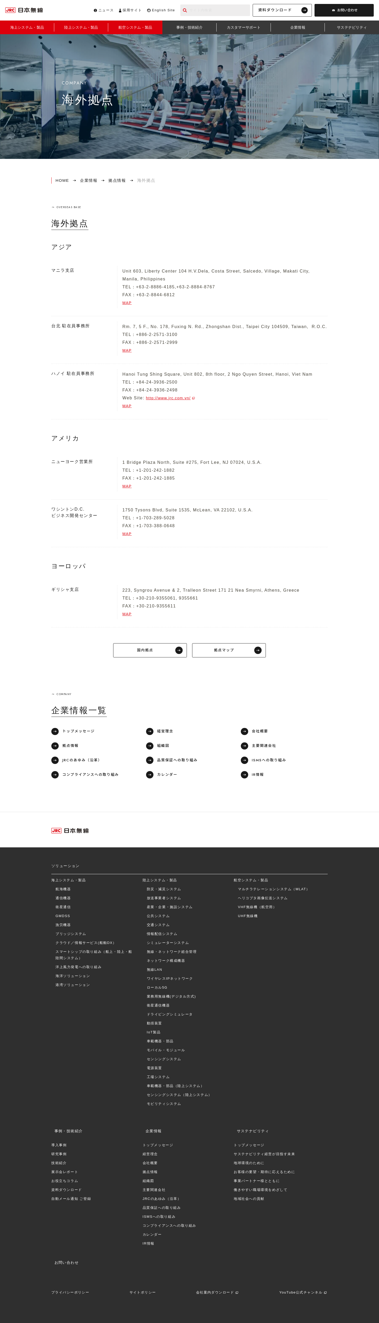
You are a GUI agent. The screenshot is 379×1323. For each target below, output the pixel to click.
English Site (163, 10)
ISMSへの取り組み (271, 761)
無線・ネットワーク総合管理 (172, 953)
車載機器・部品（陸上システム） (176, 1087)
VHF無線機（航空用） (257, 908)
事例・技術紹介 (65, 1129)
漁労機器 (63, 926)
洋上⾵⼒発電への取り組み (79, 968)
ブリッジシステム (71, 935)
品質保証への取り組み (179, 761)
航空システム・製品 (251, 882)
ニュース (106, 10)
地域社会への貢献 (249, 1197)
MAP (127, 302)
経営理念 (166, 732)
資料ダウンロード (275, 10)
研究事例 (59, 1153)
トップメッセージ (80, 732)
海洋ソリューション (73, 977)
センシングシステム (164, 1061)
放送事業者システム (164, 900)
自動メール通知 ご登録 (71, 1197)
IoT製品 (154, 1034)
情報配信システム (162, 935)
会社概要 (261, 732)
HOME (63, 180)
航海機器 (63, 891)
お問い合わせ (347, 10)
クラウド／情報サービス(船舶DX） (86, 944)
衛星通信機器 (158, 1007)
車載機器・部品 (160, 1043)
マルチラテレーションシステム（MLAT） (274, 891)
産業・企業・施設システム (170, 908)
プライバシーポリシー (71, 1288)
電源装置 (154, 1070)
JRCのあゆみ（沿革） (83, 761)
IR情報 (259, 775)
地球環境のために (249, 1162)
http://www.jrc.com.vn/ (171, 398)
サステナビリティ (250, 1129)
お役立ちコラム (64, 1179)
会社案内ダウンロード (214, 1288)
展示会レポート (64, 1171)
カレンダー (168, 775)
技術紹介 (59, 1162)
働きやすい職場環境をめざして (260, 1188)
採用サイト (132, 10)
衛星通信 (63, 908)
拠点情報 (120, 180)
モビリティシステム (164, 1105)
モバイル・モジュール (166, 1052)
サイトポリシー (143, 1288)
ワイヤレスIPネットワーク (170, 980)
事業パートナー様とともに (257, 1179)
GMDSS (63, 917)
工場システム (158, 1078)
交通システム (158, 926)
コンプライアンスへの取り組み (92, 775)
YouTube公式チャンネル (299, 1288)
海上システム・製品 (68, 882)
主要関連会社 (265, 747)
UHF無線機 (248, 917)
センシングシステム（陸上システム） (179, 1096)
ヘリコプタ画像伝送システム (263, 900)
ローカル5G (157, 989)
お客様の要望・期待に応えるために (264, 1171)
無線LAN (154, 971)
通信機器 (63, 900)
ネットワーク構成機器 (166, 962)
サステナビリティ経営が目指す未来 (264, 1153)
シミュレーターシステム (168, 944)
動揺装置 (154, 1025)
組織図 (164, 747)
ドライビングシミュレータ (170, 1016)
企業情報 (90, 180)
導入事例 (59, 1144)
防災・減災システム (164, 891)
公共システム (158, 917)
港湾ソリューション (73, 986)
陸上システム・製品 (160, 882)
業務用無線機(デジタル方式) (171, 998)
